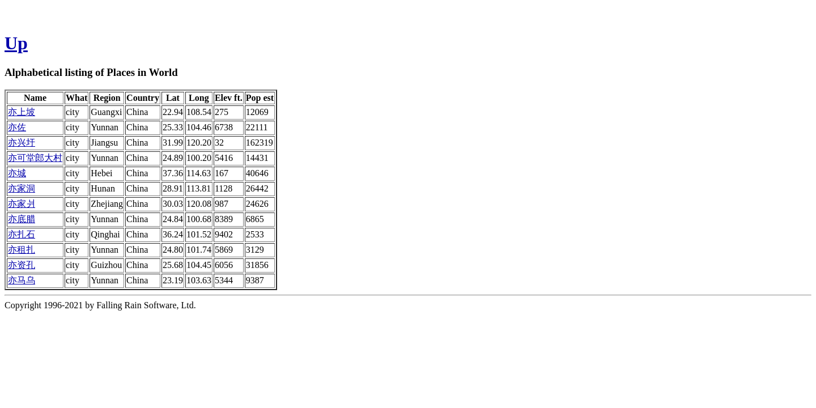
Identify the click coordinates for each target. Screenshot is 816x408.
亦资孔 (21, 265)
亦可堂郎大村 (35, 158)
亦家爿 (21, 204)
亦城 (17, 173)
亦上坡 (21, 112)
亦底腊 (21, 219)
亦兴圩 (21, 142)
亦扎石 (21, 234)
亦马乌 (21, 280)
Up (16, 43)
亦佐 (17, 127)
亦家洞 (21, 188)
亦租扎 (21, 249)
